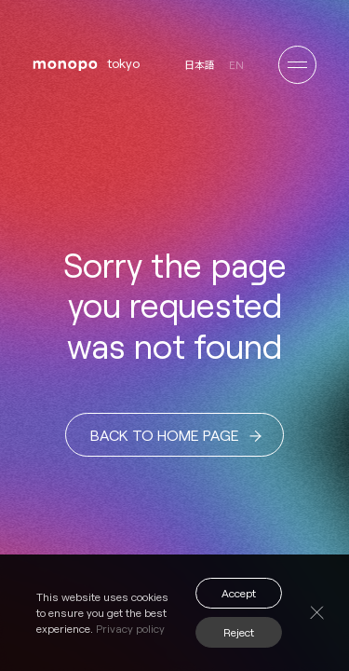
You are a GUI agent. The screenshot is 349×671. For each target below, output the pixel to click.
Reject (238, 631)
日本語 (199, 65)
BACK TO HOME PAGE (176, 436)
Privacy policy (130, 628)
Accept (238, 592)
